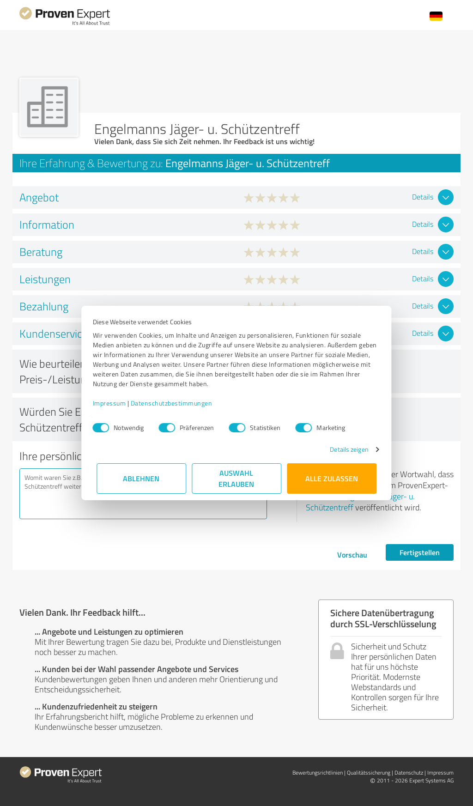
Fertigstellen (420, 552)
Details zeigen (345, 449)
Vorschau (352, 554)
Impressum (113, 403)
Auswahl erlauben (237, 478)
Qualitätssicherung (368, 772)
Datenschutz (408, 772)
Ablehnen (141, 478)
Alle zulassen (331, 478)
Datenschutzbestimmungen (175, 403)
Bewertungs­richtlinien (317, 772)
